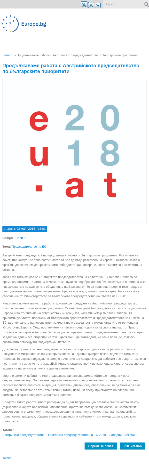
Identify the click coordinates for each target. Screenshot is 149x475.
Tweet (6, 458)
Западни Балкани (122, 435)
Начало (7, 55)
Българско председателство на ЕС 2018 (77, 435)
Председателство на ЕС (29, 246)
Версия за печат (100, 446)
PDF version (133, 446)
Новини (21, 238)
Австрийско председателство (23, 435)
